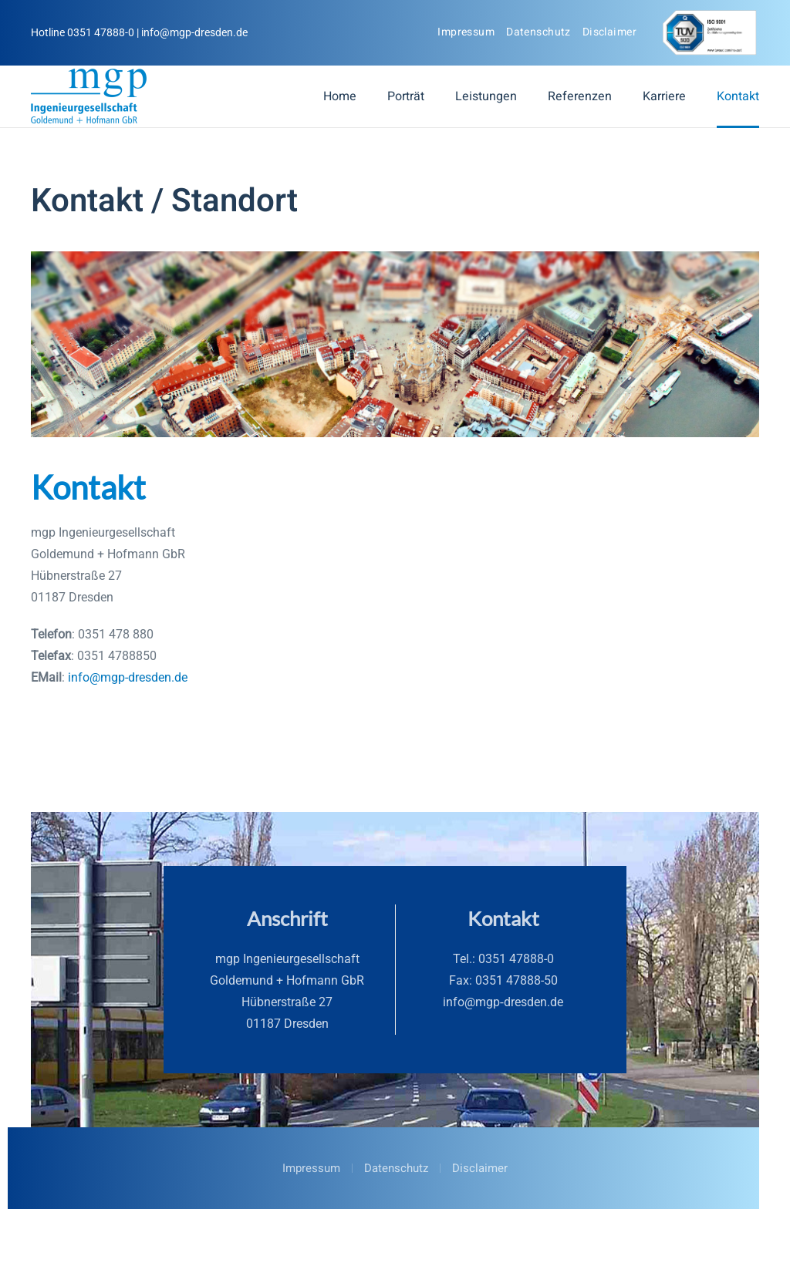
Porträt (405, 96)
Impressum (466, 32)
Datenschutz (538, 32)
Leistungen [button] (486, 96)
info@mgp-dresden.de (127, 677)
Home (339, 96)
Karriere (664, 96)
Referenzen (580, 96)
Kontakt (738, 96)
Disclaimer (609, 32)
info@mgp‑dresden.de (503, 1002)
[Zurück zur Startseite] (89, 96)
